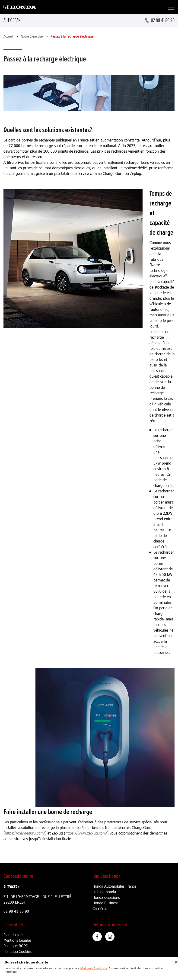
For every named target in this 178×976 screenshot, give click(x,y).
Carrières (99, 908)
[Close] (174, 961)
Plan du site (12, 934)
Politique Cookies (17, 951)
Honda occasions (106, 897)
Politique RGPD (15, 946)
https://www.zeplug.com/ (86, 833)
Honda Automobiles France (114, 886)
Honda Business (105, 903)
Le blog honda (104, 891)
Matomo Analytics (93, 968)
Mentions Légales (17, 940)
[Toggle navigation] (171, 8)
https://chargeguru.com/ (25, 833)
